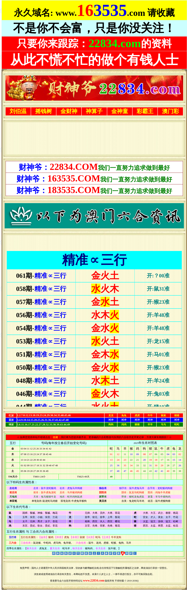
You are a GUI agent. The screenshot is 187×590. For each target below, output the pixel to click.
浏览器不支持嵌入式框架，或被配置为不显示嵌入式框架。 (94, 138)
